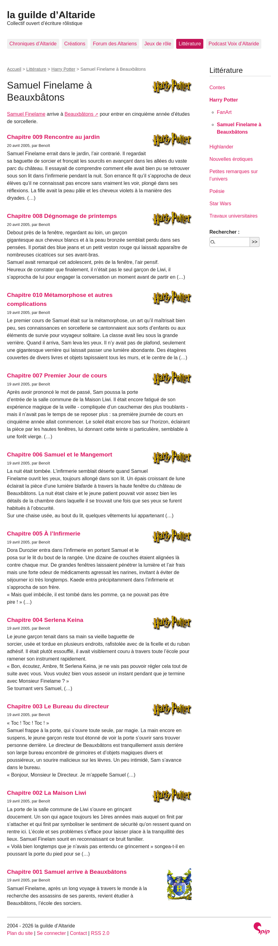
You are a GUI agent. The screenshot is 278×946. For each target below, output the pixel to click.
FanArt (224, 112)
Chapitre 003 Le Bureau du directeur (58, 706)
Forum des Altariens (115, 43)
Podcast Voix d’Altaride (234, 43)
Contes (217, 87)
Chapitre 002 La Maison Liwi (46, 793)
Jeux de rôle (157, 43)
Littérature (190, 43)
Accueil (14, 69)
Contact (78, 933)
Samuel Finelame (26, 114)
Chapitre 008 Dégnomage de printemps (62, 216)
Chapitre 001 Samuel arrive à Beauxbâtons (67, 872)
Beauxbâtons (78, 114)
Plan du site (20, 933)
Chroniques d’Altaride (33, 43)
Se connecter (51, 933)
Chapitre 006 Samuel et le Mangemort (59, 454)
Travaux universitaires (234, 216)
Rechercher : (225, 232)
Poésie (217, 191)
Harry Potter (64, 69)
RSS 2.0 (100, 933)
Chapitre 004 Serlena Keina (45, 620)
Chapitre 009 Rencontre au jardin (53, 137)
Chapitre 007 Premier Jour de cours (57, 375)
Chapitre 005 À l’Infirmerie (44, 533)
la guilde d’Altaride (51, 14)
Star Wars (220, 203)
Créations (74, 43)
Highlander (221, 146)
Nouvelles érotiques (231, 159)
